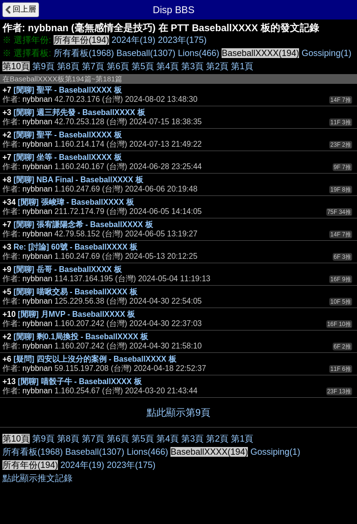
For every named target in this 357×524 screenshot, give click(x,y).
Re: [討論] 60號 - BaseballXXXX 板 (75, 247)
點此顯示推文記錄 (37, 478)
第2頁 (217, 66)
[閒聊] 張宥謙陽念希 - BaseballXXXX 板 (83, 224)
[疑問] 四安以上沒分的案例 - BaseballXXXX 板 (95, 359)
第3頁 (192, 66)
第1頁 (242, 66)
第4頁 (167, 66)
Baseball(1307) (145, 53)
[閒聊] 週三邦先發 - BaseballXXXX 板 (79, 112)
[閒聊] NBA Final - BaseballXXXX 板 (78, 179)
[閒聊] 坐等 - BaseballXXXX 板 (68, 157)
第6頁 (118, 66)
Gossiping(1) (326, 53)
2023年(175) (182, 40)
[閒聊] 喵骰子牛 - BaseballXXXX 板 (80, 381)
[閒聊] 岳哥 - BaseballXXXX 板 (68, 269)
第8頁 (68, 66)
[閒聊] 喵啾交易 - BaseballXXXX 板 (75, 292)
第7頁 (93, 66)
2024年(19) (133, 40)
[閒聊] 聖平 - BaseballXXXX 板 (68, 90)
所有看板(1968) (84, 53)
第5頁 (143, 66)
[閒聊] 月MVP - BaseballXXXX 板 (76, 314)
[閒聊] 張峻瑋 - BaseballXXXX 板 (76, 202)
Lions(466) (198, 53)
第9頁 (43, 66)
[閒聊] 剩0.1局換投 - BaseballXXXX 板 (81, 336)
